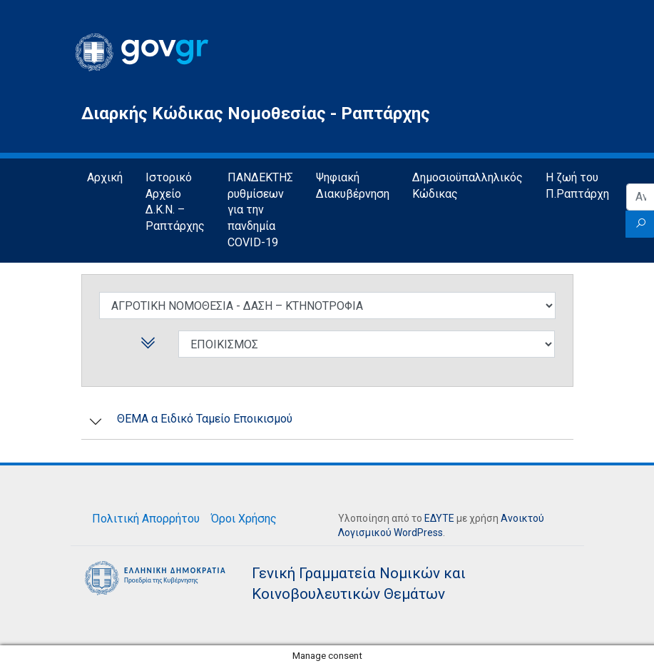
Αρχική (105, 177)
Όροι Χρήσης (244, 518)
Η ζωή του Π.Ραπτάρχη (577, 186)
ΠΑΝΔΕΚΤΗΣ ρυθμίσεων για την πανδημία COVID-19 (260, 210)
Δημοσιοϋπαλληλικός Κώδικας (467, 186)
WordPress (418, 532)
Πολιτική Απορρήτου (146, 518)
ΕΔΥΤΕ (439, 518)
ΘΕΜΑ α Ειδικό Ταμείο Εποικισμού (204, 418)
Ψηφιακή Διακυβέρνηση (352, 186)
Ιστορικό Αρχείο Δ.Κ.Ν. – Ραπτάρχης (175, 202)
